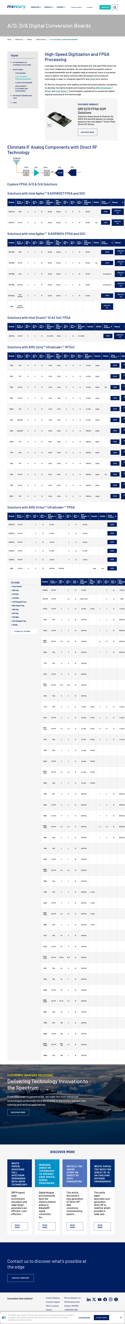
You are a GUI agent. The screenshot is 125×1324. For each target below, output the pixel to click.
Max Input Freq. (18, 606)
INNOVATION (35, 7)
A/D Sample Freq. (18, 602)
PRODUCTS (48, 7)
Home (9, 39)
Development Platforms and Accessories (21, 88)
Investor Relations (53, 1298)
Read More (17, 1226)
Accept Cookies (101, 1318)
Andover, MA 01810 (71, 1306)
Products (19, 39)
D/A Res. (15, 617)
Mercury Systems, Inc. (72, 1298)
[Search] (115, 7)
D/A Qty (14, 613)
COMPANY (60, 7)
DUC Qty (15, 609)
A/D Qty (15, 594)
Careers (49, 1310)
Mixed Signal (41, 39)
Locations (90, 7)
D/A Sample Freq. (18, 621)
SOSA (92, 79)
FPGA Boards (20, 73)
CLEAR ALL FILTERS (21, 631)
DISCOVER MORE (87, 132)
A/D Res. (15, 598)
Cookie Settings (84, 1318)
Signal (29, 39)
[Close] (121, 1317)
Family (14, 625)
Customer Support (76, 7)
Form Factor (16, 586)
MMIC (15, 103)
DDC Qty (15, 590)
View (106, 211)
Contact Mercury (20, 1278)
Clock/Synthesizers (23, 83)
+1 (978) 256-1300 (71, 1310)
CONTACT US (105, 7)
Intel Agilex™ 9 (63, 91)
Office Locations (52, 1306)
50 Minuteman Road (71, 1302)
